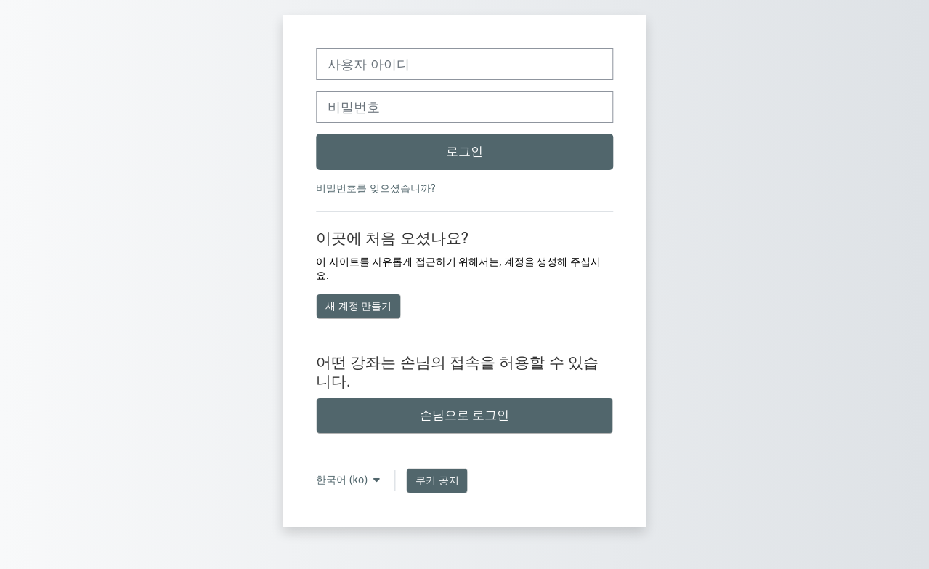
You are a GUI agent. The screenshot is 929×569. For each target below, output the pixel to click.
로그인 (464, 151)
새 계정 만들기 (358, 306)
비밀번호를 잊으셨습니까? (375, 188)
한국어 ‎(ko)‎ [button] (343, 480)
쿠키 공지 (437, 480)
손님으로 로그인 (464, 415)
